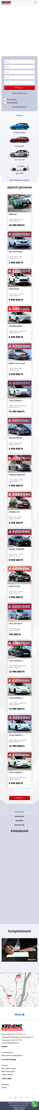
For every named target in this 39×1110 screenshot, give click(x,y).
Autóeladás (19, 820)
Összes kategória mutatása (20, 180)
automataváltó (12, 99)
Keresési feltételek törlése (19, 93)
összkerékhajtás (12, 103)
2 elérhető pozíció (7, 1052)
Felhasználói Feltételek (19, 1105)
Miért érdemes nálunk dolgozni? (12, 1055)
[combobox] (19, 62)
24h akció (5, 1065)
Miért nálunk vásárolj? (9, 1068)
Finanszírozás (19, 825)
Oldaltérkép (5, 1084)
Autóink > (19, 798)
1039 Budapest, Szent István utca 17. (22, 1037)
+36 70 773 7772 (16, 1040)
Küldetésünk (19, 812)
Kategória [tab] (19, 115)
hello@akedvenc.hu (12, 1043)
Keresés (4, 1087)
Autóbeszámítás (7, 1074)
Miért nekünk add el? (8, 1071)
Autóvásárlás (19, 816)
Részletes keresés (19, 107)
